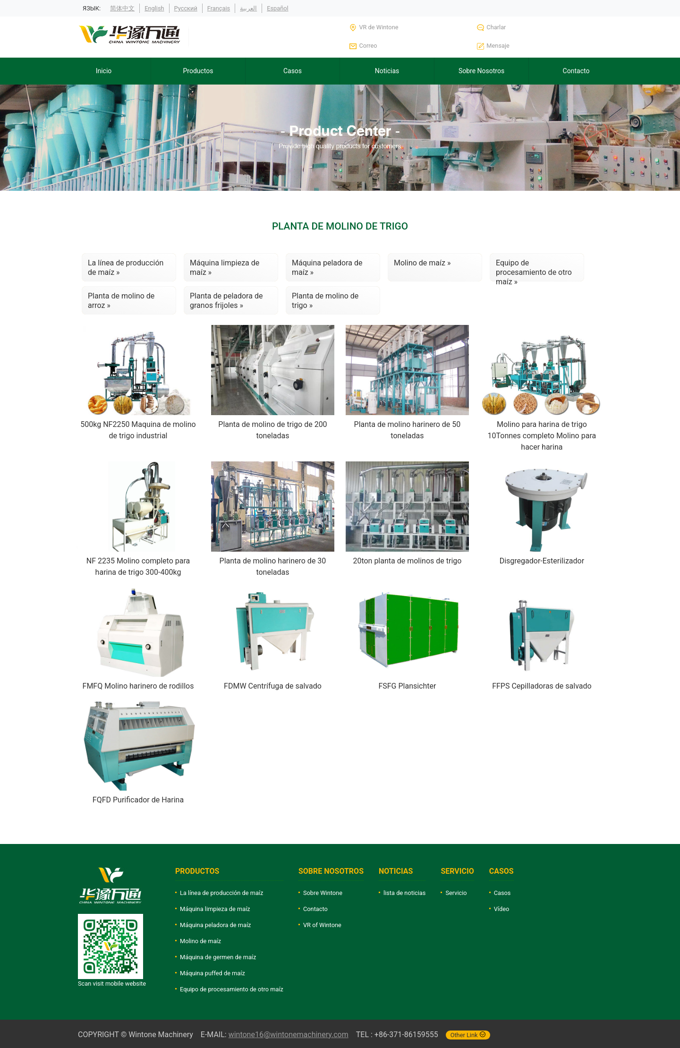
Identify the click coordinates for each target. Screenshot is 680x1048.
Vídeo (502, 908)
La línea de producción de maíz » (125, 267)
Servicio (456, 892)
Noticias (387, 71)
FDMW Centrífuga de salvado (273, 686)
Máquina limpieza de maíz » (224, 267)
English (154, 8)
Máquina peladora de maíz (215, 925)
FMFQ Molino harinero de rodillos (138, 686)
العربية (248, 8)
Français (218, 8)
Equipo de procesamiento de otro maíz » (534, 269)
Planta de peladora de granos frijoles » (226, 300)
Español (278, 8)
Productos (198, 71)
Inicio (104, 71)
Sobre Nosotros (481, 71)
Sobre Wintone (322, 892)
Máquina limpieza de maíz (215, 908)
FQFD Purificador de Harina (138, 799)
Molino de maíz (200, 941)
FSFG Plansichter (407, 686)
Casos (292, 71)
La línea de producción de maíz (221, 892)
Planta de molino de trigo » (325, 300)
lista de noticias (404, 892)
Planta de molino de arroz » (121, 300)
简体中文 (122, 8)
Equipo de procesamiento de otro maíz (231, 989)
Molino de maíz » (422, 262)
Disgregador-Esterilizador (542, 560)
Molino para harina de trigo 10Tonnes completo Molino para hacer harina (542, 436)
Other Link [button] (467, 1035)
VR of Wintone (322, 925)
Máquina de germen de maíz (218, 957)
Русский (185, 8)
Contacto (576, 71)
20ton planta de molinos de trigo (407, 560)
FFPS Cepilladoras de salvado (542, 686)
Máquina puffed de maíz (212, 973)
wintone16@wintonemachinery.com (288, 1034)
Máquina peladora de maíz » (327, 267)
